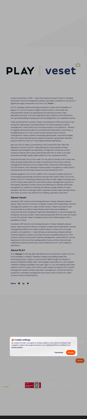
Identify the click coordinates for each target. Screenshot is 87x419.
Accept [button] (71, 352)
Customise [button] (58, 352)
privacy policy (17, 347)
